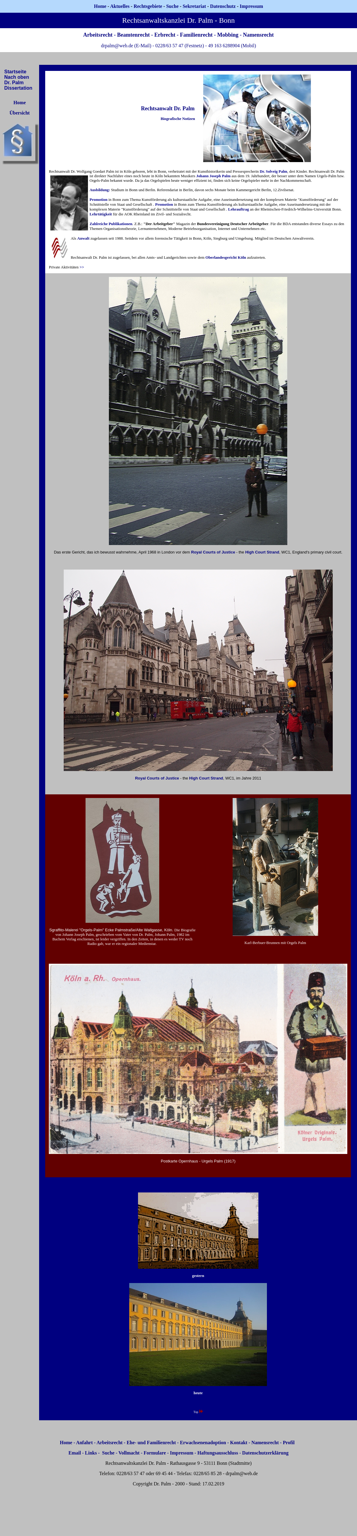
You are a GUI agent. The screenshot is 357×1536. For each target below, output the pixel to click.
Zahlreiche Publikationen (110, 223)
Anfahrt (84, 1442)
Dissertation (18, 88)
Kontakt (239, 1442)
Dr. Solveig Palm (273, 171)
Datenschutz (222, 6)
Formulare (154, 1452)
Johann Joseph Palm (213, 176)
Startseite (15, 71)
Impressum (181, 1452)
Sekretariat (195, 6)
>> (81, 267)
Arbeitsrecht (109, 1442)
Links (91, 1452)
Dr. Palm (14, 82)
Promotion (98, 199)
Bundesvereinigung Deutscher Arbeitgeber (232, 223)
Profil (289, 1442)
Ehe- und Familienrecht (151, 1442)
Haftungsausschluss (217, 1452)
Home (100, 6)
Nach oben (16, 77)
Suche (172, 6)
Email (75, 1452)
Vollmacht (129, 1452)
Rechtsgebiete (147, 6)
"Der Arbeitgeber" (159, 223)
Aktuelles (120, 6)
